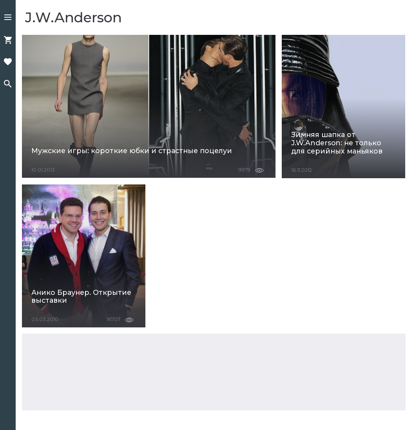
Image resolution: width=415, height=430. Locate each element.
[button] (7, 18)
